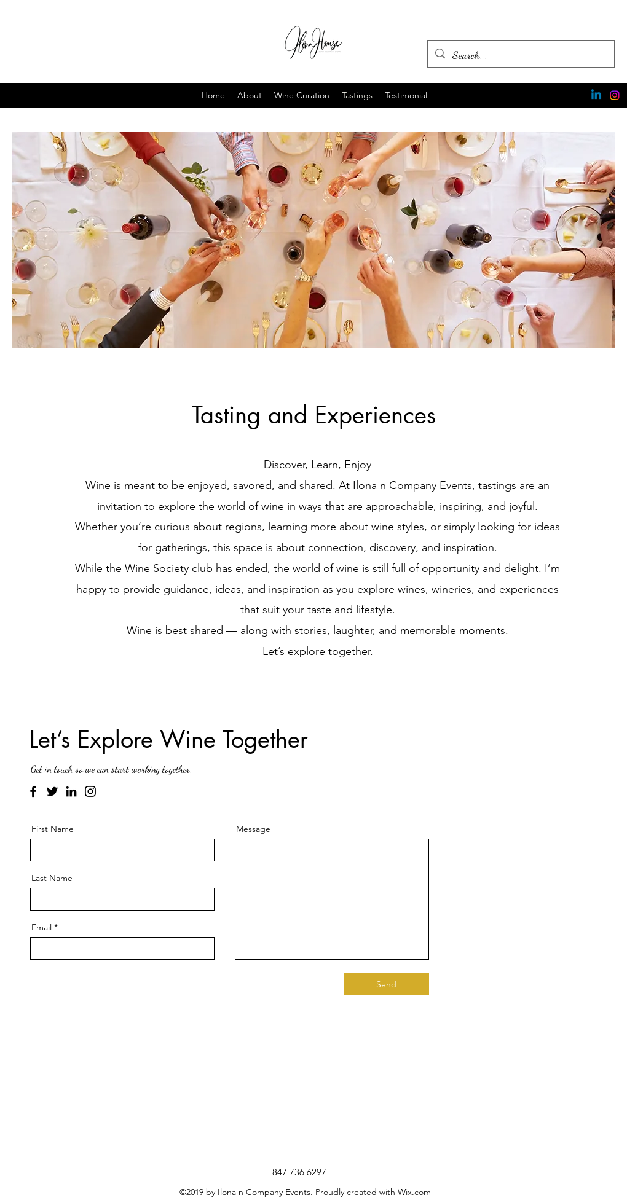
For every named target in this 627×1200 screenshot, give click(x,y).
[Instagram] (615, 95)
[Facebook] (33, 791)
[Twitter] (52, 791)
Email (41, 927)
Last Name (52, 878)
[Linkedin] (596, 95)
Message (253, 829)
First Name (52, 829)
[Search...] (520, 55)
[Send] (386, 984)
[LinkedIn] (71, 791)
